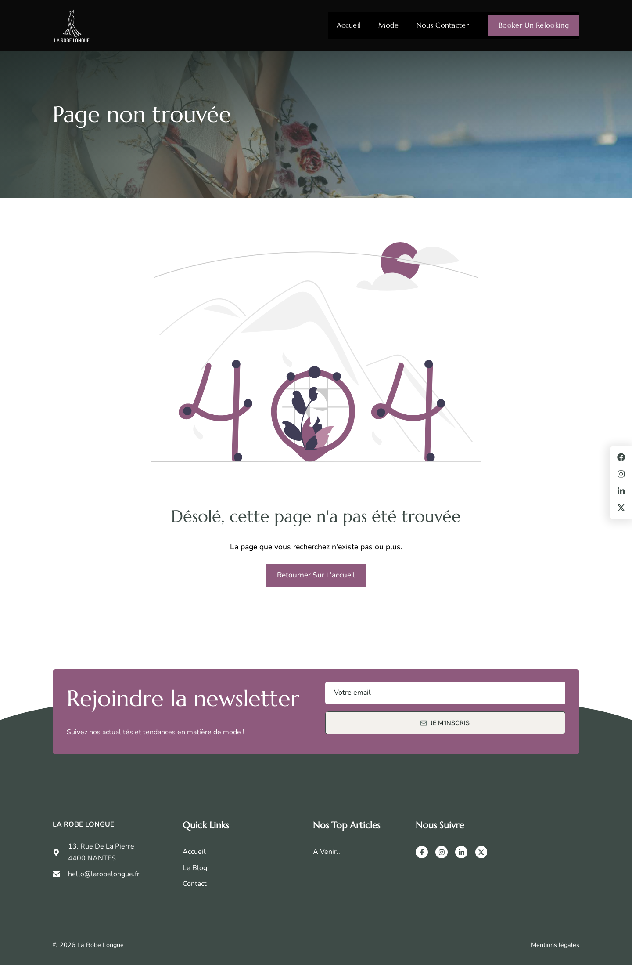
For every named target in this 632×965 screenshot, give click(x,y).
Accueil (349, 25)
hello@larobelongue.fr (104, 874)
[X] (481, 852)
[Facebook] (422, 852)
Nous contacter (443, 25)
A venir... (327, 851)
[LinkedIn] (461, 852)
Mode (388, 25)
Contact (195, 884)
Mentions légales (555, 944)
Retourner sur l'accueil (316, 575)
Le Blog (195, 868)
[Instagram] (441, 852)
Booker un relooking (534, 25)
